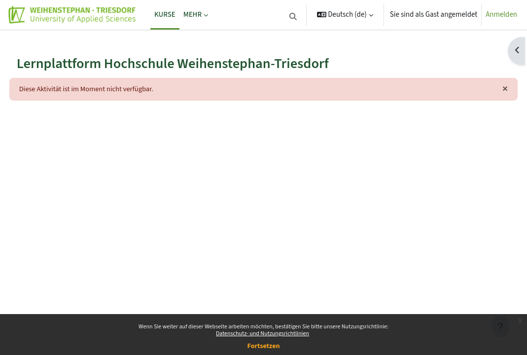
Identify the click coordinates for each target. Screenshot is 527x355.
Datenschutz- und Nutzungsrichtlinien (262, 333)
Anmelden (501, 14)
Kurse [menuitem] (165, 14)
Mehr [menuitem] (192, 14)
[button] (293, 17)
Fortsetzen (263, 346)
